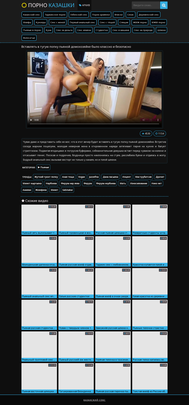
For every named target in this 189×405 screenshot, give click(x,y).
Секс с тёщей (107, 22)
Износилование (138, 183)
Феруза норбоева (106, 183)
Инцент (126, 176)
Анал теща (68, 176)
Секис (130, 14)
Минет (54, 189)
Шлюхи (161, 30)
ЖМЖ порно (140, 22)
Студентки (102, 30)
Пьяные (43, 167)
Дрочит (160, 176)
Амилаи (27, 189)
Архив (84, 5)
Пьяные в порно (32, 30)
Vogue (81, 176)
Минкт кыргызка (32, 183)
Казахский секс (31, 14)
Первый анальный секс (82, 22)
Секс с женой (57, 22)
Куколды (41, 22)
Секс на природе (143, 30)
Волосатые (29, 37)
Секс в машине (121, 30)
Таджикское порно (55, 14)
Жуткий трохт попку (46, 176)
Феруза (88, 183)
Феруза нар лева (70, 183)
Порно (48, 5)
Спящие (124, 22)
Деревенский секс (149, 14)
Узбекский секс (78, 14)
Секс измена (84, 30)
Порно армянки (101, 14)
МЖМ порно (158, 22)
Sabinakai (67, 189)
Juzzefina (94, 176)
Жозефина (41, 189)
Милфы (27, 22)
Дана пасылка (110, 176)
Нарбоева (51, 183)
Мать (123, 183)
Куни (48, 30)
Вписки (118, 14)
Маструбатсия (143, 176)
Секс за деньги (64, 30)
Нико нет (156, 183)
